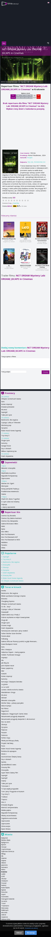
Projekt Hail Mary (7, 743)
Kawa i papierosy (7, 668)
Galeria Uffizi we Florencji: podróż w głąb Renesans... (19, 641)
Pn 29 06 (13, 97)
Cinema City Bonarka (8, 516)
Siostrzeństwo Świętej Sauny (11, 757)
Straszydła (6, 565)
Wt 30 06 (18, 97)
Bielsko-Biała (5, 840)
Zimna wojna (5, 826)
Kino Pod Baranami (8, 534)
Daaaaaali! (4, 612)
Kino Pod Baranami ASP (9, 537)
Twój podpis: (6, 372)
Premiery (10, 393)
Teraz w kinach (13, 587)
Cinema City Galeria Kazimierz (11, 518)
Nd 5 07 (38, 97)
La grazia (4, 684)
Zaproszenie (5, 478)
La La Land (5, 687)
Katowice (4, 867)
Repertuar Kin (12, 512)
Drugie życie (5, 440)
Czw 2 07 (26, 97)
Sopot (3, 894)
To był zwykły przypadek (9, 789)
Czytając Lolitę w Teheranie (10, 423)
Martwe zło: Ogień (7, 483)
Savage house (6, 446)
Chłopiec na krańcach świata (11, 399)
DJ (9, 265)
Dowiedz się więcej (31, 928)
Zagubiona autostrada (9, 818)
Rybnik (3, 890)
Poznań (4, 883)
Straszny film (7, 575)
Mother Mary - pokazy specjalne (12, 703)
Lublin (3, 874)
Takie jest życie (6, 415)
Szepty (3, 781)
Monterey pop (6, 425)
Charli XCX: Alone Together (10, 499)
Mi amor (4, 410)
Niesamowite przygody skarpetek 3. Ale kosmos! (18, 719)
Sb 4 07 (34, 97)
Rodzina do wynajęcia (8, 751)
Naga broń (5, 711)
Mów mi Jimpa (6, 706)
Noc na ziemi (5, 722)
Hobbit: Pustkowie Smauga (10, 655)
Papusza (4, 730)
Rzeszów (4, 892)
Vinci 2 (3, 802)
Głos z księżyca (6, 649)
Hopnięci (4, 658)
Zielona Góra (5, 919)
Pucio (3, 746)
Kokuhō (4, 674)
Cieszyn (3, 847)
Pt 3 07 (30, 97)
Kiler (2, 671)
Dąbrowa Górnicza (7, 851)
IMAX (3, 526)
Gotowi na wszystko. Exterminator (42, 239)
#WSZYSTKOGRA (25, 265)
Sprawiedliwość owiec (8, 765)
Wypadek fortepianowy (9, 476)
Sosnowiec (5, 897)
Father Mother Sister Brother (11, 633)
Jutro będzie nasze (7, 666)
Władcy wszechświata (8, 816)
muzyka (29, 158)
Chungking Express (7, 601)
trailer (28, 82)
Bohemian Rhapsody (9, 239)
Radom (3, 885)
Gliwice (3, 863)
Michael (4, 698)
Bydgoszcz (5, 842)
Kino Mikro (5, 532)
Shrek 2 (3, 754)
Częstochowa (6, 849)
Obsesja (6, 567)
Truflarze (4, 797)
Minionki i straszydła (8, 468)
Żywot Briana (5, 829)
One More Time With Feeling (42, 266)
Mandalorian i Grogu (8, 692)
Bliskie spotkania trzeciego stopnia (13, 596)
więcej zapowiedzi (9, 507)
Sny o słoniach (6, 448)
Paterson (4, 735)
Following (4, 639)
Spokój (3, 762)
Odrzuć (19, 933)
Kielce (3, 869)
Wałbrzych (4, 910)
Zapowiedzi (11, 462)
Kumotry (4, 443)
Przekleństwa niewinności (10, 491)
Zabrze (3, 915)
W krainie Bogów (7, 805)
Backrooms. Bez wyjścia (9, 420)
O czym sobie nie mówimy (10, 502)
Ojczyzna (4, 428)
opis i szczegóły (20, 82)
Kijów (3, 529)
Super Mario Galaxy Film (9, 773)
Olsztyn (3, 879)
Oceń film (16, 203)
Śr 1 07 (22, 97)
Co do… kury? (6, 607)
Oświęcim (4, 881)
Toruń (3, 903)
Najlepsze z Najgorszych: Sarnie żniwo (14, 714)
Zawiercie (4, 917)
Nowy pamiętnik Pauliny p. (10, 489)
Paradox (4, 545)
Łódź (3, 876)
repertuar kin (9, 82)
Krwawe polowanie (7, 407)
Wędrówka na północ (8, 473)
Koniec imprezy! (6, 404)
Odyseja (4, 504)
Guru (3, 402)
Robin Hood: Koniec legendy (11, 431)
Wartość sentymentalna (9, 807)
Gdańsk (4, 858)
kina (13, 3)
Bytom (3, 845)
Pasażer (4, 732)
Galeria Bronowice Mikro (9, 524)
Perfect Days (5, 738)
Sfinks (3, 548)
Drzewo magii (6, 625)
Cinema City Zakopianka (9, 521)
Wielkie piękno (6, 810)
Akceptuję (31, 933)
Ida (2, 660)
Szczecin (4, 901)
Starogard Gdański (7, 899)
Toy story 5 (5, 435)
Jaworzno (4, 865)
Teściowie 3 (5, 786)
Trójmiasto (5, 906)
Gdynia (3, 860)
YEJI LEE (10, 58)
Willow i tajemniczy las (9, 451)
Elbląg (3, 854)
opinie (33, 82)
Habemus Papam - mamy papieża (13, 652)
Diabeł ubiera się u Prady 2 (10, 615)
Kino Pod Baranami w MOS (10, 540)
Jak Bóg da (5, 663)
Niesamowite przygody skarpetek (13, 716)
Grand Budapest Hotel (9, 644)
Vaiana (3, 494)
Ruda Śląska (5, 888)
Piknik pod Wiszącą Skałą (10, 741)
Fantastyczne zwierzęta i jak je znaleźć (14, 631)
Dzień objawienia (7, 456)
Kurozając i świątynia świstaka (11, 682)
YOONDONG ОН (18, 58)
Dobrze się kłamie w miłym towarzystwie (15, 617)
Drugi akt (4, 620)
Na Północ (5, 708)
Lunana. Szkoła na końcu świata (12, 690)
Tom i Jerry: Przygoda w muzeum (12, 791)
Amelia (3, 591)
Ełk (2, 856)
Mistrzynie (4, 486)
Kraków (4, 872)
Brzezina (4, 599)
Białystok (4, 838)
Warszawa (4, 908)
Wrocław (4, 912)
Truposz (4, 799)
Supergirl (4, 412)
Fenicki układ (5, 636)
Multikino (4, 542)
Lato (25, 239)
